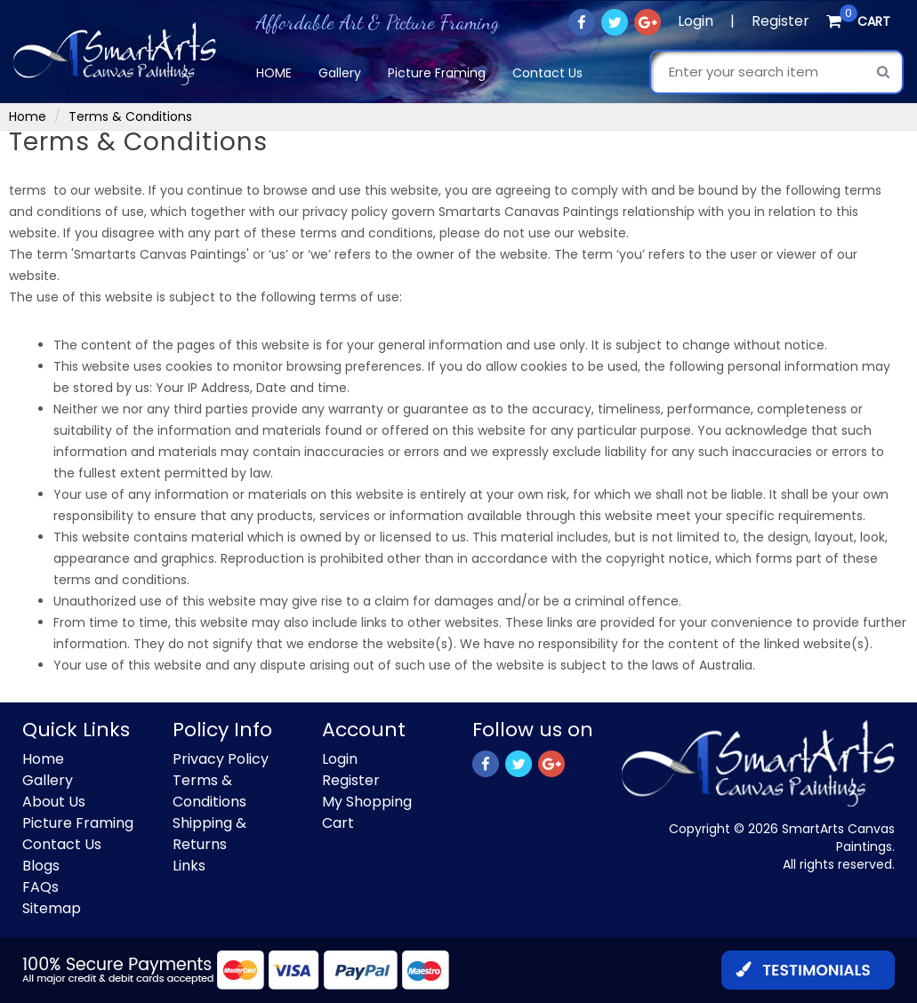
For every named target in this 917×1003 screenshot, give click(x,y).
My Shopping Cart (367, 812)
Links (189, 865)
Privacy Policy (221, 759)
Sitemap (51, 908)
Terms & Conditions (209, 791)
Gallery (339, 73)
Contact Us (547, 73)
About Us (53, 801)
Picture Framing (437, 73)
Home (274, 73)
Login (695, 21)
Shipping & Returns (209, 834)
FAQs (40, 887)
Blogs (41, 865)
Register (780, 21)
